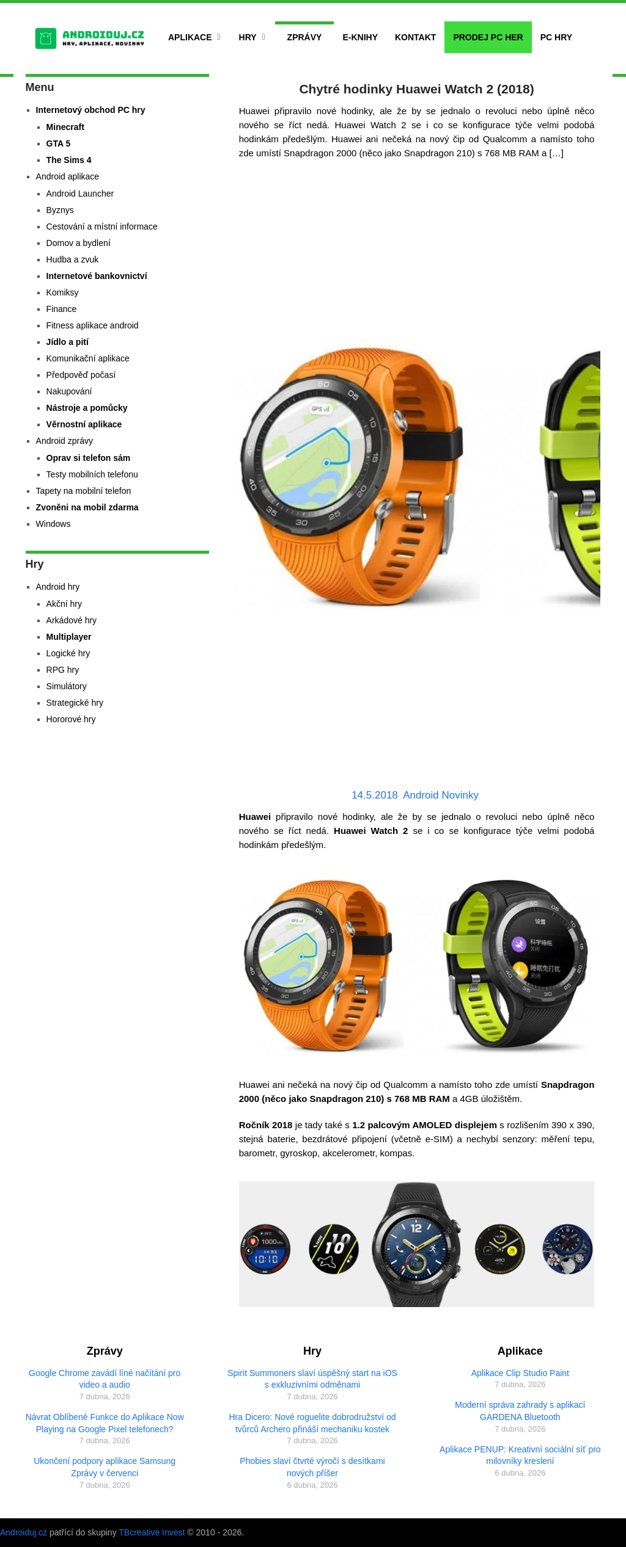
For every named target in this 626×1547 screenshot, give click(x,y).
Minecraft (65, 127)
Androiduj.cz (23, 1532)
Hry (248, 37)
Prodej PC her (488, 37)
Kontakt (415, 37)
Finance (61, 309)
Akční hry (64, 604)
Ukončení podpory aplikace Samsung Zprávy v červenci (104, 1467)
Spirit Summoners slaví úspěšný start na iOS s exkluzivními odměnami (312, 1379)
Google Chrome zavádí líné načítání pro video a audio (104, 1379)
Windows (53, 524)
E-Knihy (360, 37)
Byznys (60, 210)
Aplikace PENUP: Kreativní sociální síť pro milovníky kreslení (520, 1455)
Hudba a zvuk (72, 259)
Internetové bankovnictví (96, 276)
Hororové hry (71, 719)
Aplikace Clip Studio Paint (520, 1373)
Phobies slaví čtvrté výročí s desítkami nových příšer (312, 1467)
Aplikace (190, 37)
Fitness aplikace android (92, 325)
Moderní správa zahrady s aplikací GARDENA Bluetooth (520, 1411)
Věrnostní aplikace (84, 424)
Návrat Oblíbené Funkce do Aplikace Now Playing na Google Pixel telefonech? (105, 1423)
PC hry (556, 37)
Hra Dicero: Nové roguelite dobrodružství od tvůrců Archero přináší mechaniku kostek (312, 1423)
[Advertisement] (417, 251)
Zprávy (304, 37)
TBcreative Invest (152, 1532)
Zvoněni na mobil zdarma (87, 507)
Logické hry (68, 653)
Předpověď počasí (81, 375)
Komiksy (62, 292)
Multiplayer (69, 637)
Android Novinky (441, 795)
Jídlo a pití (67, 342)
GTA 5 (58, 143)
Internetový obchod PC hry (90, 110)
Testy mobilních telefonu (92, 474)
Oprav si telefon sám (88, 458)
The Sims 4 (69, 160)
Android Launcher (80, 193)
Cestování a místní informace (102, 226)
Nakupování (69, 391)
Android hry (58, 587)
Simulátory (66, 686)
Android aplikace (68, 176)
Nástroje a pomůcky (87, 408)
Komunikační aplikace (88, 358)
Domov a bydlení (78, 243)
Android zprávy (64, 441)
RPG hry (62, 670)
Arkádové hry (71, 620)
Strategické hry (74, 703)
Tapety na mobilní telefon (83, 491)
